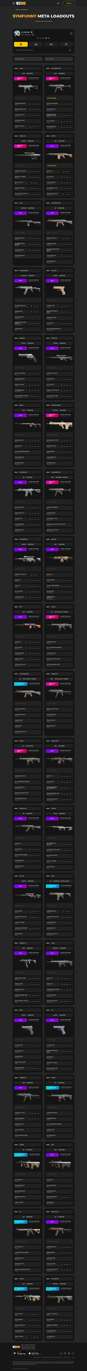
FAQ (73, 1357)
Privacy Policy (37, 1357)
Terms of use (67, 1357)
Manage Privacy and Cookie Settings (52, 1357)
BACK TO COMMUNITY (21, 9)
